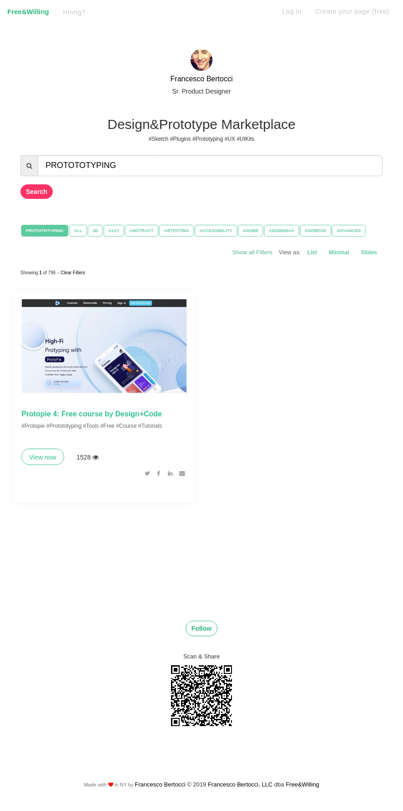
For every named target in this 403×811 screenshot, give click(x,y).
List (312, 252)
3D (95, 230)
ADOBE (251, 230)
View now (42, 458)
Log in (292, 11)
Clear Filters (72, 272)
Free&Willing (28, 11)
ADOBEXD (316, 230)
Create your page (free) (352, 11)
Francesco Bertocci (202, 79)
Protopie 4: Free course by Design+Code (91, 415)
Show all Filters (252, 252)
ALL (77, 230)
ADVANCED (349, 230)
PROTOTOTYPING (44, 230)
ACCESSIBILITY (215, 230)
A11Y (113, 230)
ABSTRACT (141, 230)
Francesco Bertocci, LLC (241, 785)
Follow (201, 629)
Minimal (339, 252)
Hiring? (74, 12)
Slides (369, 252)
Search (36, 191)
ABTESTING (176, 230)
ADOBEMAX (281, 230)
